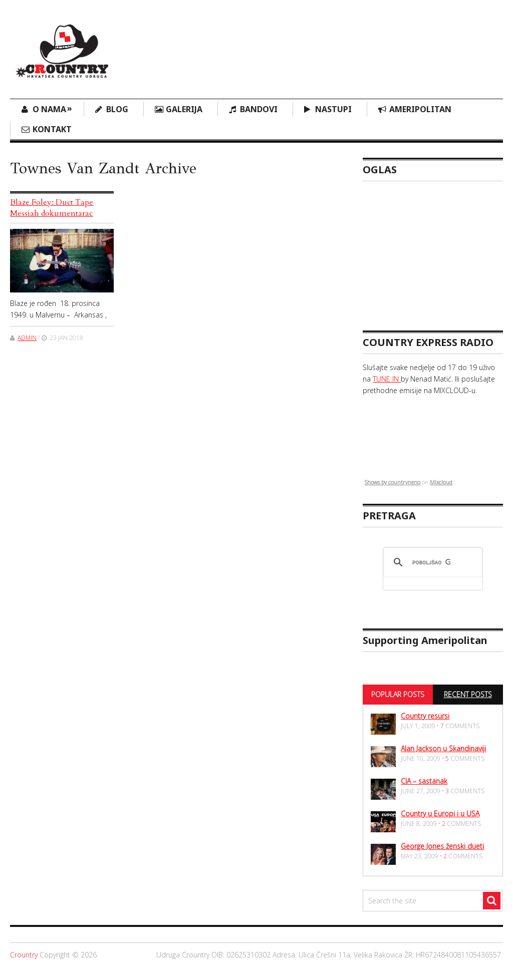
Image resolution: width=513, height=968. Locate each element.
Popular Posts (397, 694)
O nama (53, 108)
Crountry (24, 954)
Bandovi (259, 109)
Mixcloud (441, 482)
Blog (117, 109)
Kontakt (52, 129)
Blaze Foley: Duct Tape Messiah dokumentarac (51, 208)
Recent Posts (468, 694)
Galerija (184, 109)
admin (27, 338)
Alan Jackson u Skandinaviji (443, 748)
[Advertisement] (320, 42)
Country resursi (425, 716)
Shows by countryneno (392, 482)
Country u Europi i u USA (440, 813)
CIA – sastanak (424, 781)
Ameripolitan (420, 109)
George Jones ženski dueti (442, 846)
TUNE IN (387, 379)
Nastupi (333, 109)
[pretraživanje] (431, 562)
